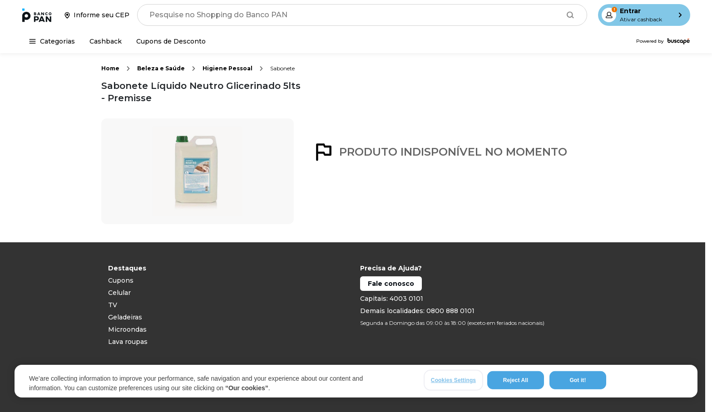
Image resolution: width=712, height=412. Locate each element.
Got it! (577, 381)
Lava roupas (128, 342)
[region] (356, 381)
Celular (119, 293)
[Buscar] (570, 15)
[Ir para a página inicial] (37, 15)
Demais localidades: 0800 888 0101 (417, 311)
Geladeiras (125, 317)
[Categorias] (52, 41)
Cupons (121, 280)
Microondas (127, 329)
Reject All (515, 381)
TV (112, 305)
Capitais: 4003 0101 (391, 298)
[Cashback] (105, 41)
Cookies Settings (453, 381)
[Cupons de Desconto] (171, 41)
